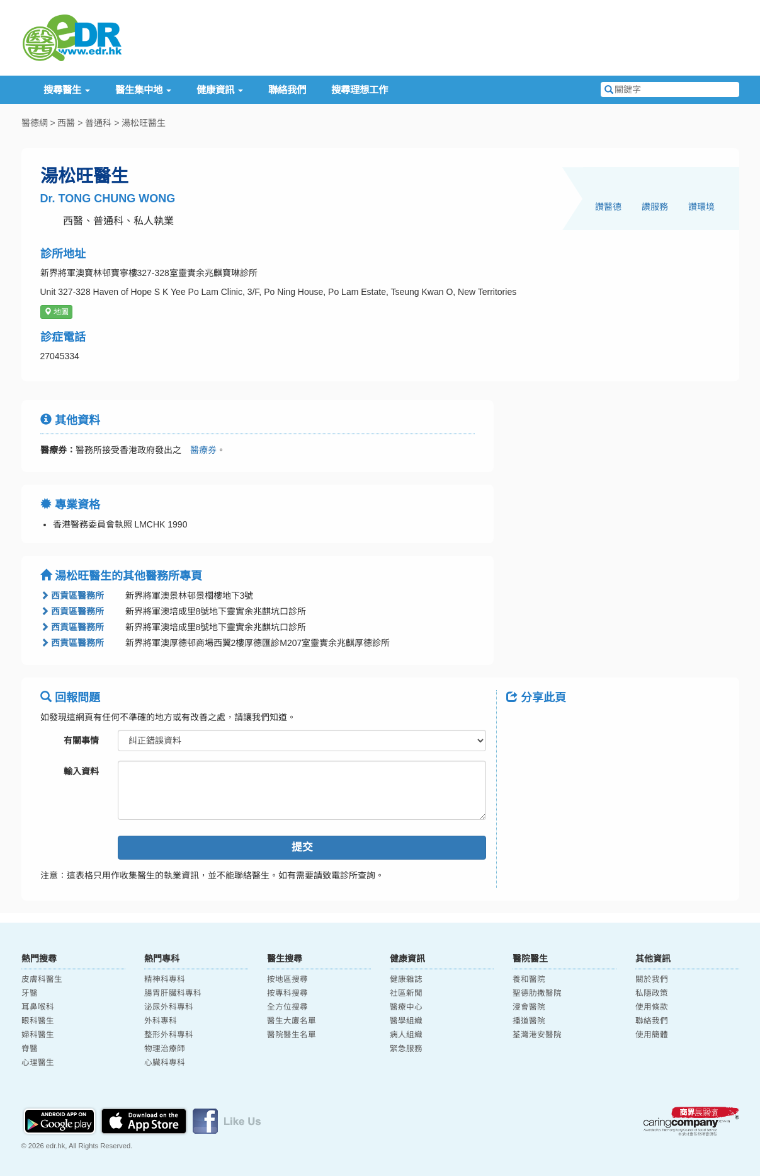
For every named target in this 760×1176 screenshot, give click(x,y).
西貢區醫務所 (72, 596)
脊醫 (29, 1048)
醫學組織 (406, 1021)
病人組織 (406, 1034)
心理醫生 (37, 1062)
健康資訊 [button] (219, 89)
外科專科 (160, 1021)
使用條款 (651, 1007)
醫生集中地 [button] (143, 89)
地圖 (56, 312)
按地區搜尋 (287, 979)
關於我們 (651, 979)
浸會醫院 (529, 1007)
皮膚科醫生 (41, 979)
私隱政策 (651, 993)
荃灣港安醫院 (537, 1034)
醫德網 (34, 123)
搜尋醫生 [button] (66, 89)
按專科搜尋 (287, 993)
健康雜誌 (406, 979)
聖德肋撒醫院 (537, 993)
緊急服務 (406, 1048)
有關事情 (81, 740)
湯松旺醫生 (144, 123)
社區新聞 (406, 993)
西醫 (66, 123)
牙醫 (29, 993)
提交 (302, 847)
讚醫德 (608, 207)
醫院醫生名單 (291, 1034)
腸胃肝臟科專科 (172, 993)
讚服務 (655, 207)
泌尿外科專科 (168, 1007)
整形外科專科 (168, 1034)
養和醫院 (529, 979)
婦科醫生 (37, 1034)
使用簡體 (651, 1034)
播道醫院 (529, 1021)
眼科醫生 (37, 1021)
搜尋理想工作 (359, 89)
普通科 (98, 123)
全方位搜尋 (287, 1007)
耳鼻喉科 (37, 1007)
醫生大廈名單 (291, 1021)
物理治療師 (164, 1048)
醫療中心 (406, 1007)
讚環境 (701, 207)
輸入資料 (81, 771)
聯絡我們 (287, 89)
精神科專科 (164, 979)
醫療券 (199, 450)
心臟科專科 (164, 1062)
